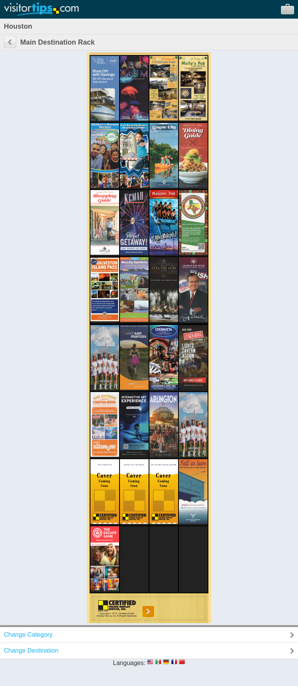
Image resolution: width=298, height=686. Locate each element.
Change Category (28, 634)
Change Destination (31, 650)
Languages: (129, 663)
